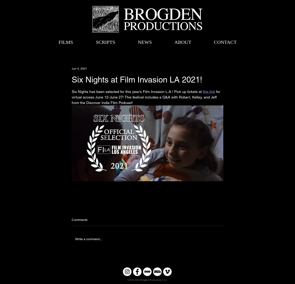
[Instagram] (127, 271)
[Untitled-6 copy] (147, 271)
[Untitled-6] (157, 271)
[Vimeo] (167, 271)
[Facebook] (137, 271)
